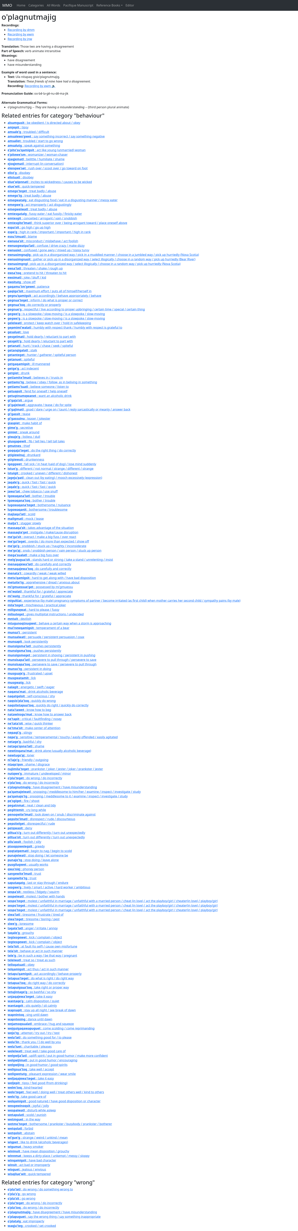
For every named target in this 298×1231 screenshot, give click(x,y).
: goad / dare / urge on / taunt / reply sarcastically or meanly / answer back (69, 409)
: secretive (20, 428)
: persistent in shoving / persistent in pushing (51, 655)
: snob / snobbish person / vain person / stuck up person (54, 550)
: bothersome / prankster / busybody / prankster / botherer (60, 1124)
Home (21, 5)
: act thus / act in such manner (38, 969)
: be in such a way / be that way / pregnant (42, 955)
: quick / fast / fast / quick (32, 482)
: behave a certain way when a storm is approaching (59, 623)
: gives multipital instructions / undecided (46, 614)
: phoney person (26, 869)
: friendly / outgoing (28, 760)
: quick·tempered (26, 186)
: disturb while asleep (32, 1110)
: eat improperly (26, 1221)
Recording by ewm (21, 34)
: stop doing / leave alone (33, 860)
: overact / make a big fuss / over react (42, 537)
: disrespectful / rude (31, 823)
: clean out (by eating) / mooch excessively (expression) (55, 478)
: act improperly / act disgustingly (39, 205)
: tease (19, 414)
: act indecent (23, 368)
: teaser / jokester (29, 418)
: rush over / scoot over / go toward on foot (48, 168)
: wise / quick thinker (30, 723)
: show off (22, 282)
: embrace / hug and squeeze (41, 1024)
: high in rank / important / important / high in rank (49, 232)
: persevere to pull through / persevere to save (52, 660)
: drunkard (24, 455)
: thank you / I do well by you (34, 1042)
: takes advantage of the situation (41, 528)
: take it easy (30, 996)
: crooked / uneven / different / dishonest (42, 473)
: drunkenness (26, 459)
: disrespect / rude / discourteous (41, 819)
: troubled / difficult (28, 132)
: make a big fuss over (33, 555)
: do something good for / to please (40, 1037)
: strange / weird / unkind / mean (38, 1137)
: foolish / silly (24, 842)
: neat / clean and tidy (32, 805)
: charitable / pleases (30, 1046)
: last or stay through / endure (38, 883)
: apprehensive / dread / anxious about (44, 582)
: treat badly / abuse (32, 191)
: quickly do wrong (32, 701)
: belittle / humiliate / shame (36, 159)
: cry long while (27, 810)
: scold (21, 514)
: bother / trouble (31, 496)
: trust (24, 873)
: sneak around (23, 432)
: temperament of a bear (38, 628)
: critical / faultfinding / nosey (35, 719)
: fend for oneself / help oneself (37, 391)
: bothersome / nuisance (39, 505)
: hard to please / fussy (33, 610)
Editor (130, 5)
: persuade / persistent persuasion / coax (46, 637)
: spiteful (21, 359)
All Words (53, 5)
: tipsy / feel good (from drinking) (37, 1083)
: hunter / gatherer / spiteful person (42, 355)
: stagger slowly (24, 523)
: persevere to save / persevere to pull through (52, 664)
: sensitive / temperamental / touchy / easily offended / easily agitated (63, 737)
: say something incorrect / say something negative (56, 136)
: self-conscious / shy (31, 696)
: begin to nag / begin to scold (40, 851)
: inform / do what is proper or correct (45, 300)
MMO (7, 5)
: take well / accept (31, 1069)
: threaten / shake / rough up (35, 268)
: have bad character (32, 1160)
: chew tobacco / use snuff (33, 491)
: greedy (26, 846)
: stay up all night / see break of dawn (42, 1010)
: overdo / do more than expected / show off (48, 541)
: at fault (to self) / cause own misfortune (42, 946)
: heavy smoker (26, 1147)
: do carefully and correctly (39, 564)
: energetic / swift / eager (31, 687)
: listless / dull (24, 437)
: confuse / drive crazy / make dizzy (46, 245)
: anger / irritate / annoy (33, 928)
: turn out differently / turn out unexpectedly (46, 833)
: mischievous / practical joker (37, 605)
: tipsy (18, 127)
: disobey (19, 173)
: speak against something (34, 145)
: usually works (28, 864)
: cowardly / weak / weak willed (37, 573)
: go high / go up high (29, 227)
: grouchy (21, 933)
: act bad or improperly (29, 1165)
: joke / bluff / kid (27, 277)
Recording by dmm (21, 30)
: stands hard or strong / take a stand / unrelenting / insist (60, 559)
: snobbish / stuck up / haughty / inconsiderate (47, 546)
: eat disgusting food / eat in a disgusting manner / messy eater (63, 200)
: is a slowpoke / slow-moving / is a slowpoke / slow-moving (56, 314)
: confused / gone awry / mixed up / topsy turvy (48, 250)
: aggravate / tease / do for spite (39, 405)
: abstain (21, 1133)
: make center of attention (34, 728)
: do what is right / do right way (41, 978)
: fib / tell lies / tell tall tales (36, 441)
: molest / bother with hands (36, 896)
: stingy (20, 732)
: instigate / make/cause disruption (43, 532)
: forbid (20, 1128)
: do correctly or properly (34, 305)
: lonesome (20, 924)
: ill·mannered (29, 364)
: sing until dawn (28, 1015)
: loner (21, 755)
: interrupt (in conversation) (36, 164)
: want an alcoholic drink (40, 396)
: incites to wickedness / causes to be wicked (50, 182)
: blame (22, 236)
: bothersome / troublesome (37, 509)
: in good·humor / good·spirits (37, 1065)
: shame (26, 746)
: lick (22, 678)
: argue (20, 400)
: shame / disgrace (29, 764)
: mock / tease (26, 519)
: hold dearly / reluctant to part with (42, 336)
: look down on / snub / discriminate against (52, 814)
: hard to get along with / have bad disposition (52, 578)
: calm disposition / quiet (33, 1001)
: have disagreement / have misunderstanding (52, 787)
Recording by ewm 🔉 (40, 86)
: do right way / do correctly (36, 983)
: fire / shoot (23, 801)
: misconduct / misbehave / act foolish (43, 241)
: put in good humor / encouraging (42, 1060)
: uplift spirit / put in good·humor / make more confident (58, 1056)
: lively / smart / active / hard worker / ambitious (49, 887)
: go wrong (22, 1194)
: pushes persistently (34, 646)
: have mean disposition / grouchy (38, 1151)
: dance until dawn (30, 1019)
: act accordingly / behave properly (45, 974)
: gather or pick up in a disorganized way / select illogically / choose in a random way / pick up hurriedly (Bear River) (101, 259)
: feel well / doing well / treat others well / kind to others (56, 1092)
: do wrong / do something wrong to (40, 1189)
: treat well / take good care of (37, 1051)
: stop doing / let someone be (38, 855)
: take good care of (27, 1096)
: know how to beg (29, 710)
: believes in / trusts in (35, 377)
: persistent (22, 632)
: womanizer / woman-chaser (38, 154)
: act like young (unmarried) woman (47, 150)
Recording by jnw (20, 39)
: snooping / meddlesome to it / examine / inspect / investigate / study (68, 796)
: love (18, 332)
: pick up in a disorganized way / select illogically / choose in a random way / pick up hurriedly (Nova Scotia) (94, 264)
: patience (28, 286)
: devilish (19, 619)
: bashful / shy (24, 742)
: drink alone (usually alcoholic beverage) (49, 751)
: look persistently (28, 641)
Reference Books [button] (108, 5)
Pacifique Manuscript (78, 5)
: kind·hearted (25, 1087)
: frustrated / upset (30, 673)
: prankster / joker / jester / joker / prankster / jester (55, 769)
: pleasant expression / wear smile (42, 1074)
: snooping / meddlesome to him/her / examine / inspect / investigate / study (74, 792)
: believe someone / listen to (38, 387)
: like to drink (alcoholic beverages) (38, 1142)
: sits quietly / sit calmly (32, 1005)
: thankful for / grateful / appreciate (40, 591)
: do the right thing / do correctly (42, 450)
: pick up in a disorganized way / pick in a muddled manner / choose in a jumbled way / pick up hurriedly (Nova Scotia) (103, 255)
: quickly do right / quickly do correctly (48, 705)
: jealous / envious (27, 1169)
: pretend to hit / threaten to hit (37, 273)
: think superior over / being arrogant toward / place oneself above (67, 223)
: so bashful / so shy (32, 992)
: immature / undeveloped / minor (39, 773)
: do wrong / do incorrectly (35, 778)
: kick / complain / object (35, 937)
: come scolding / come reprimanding (51, 1028)
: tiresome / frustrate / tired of (35, 914)
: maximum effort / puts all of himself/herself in (50, 291)
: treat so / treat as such (31, 960)
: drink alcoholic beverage (35, 691)
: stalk (22, 350)
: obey (21, 965)
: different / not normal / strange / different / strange (51, 468)
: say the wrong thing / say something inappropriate (54, 1217)
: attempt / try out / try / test (34, 1033)
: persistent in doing (29, 669)
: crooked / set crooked (32, 1226)
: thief (19, 446)
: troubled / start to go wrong (35, 141)
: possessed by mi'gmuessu (40, 587)
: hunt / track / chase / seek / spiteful (40, 346)
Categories (36, 5)
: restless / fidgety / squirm (33, 892)
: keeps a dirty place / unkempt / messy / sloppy (49, 1156)
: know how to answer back (40, 714)
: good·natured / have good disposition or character (54, 1101)
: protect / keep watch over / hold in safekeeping (49, 323)
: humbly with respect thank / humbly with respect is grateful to (65, 327)
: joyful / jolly (28, 1106)
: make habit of (25, 423)
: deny (20, 828)
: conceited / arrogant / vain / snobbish (42, 218)
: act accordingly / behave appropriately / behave (54, 296)
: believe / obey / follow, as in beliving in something (52, 382)
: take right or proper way (38, 987)
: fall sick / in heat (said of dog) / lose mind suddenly (52, 464)
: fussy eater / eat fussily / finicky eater (45, 214)
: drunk (18, 373)
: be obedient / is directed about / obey (44, 123)
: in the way (24, 1119)
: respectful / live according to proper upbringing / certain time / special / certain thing (76, 309)
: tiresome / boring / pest (33, 919)
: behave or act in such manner (35, 951)
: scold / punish (27, 1115)
